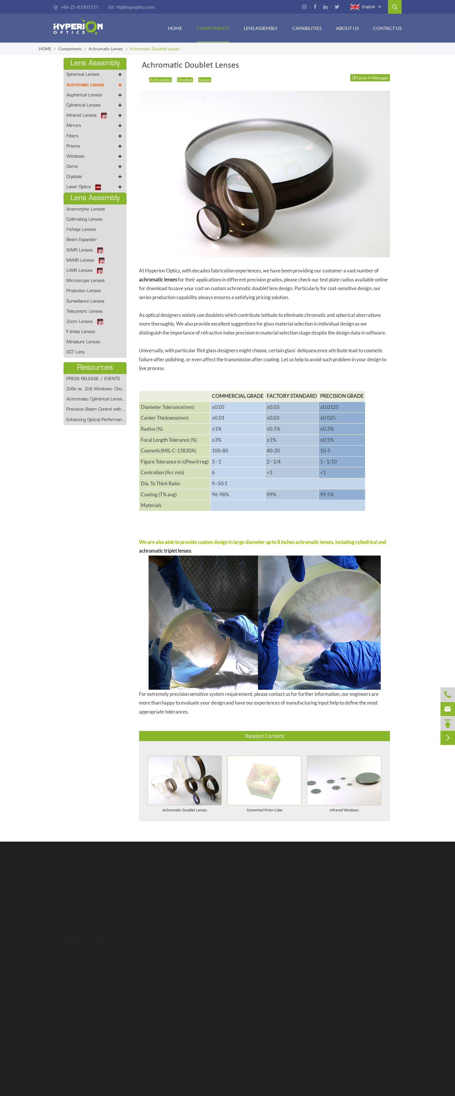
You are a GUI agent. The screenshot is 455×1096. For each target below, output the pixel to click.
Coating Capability (212, 1028)
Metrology (204, 1036)
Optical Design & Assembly (221, 1045)
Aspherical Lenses (95, 95)
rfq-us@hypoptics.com (333, 1026)
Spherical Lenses (95, 74)
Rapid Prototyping (212, 1062)
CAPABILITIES (307, 28)
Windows (95, 156)
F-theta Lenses (80, 332)
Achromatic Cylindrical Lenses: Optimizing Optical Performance (96, 399)
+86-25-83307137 (75, 7)
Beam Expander (81, 240)
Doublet (185, 79)
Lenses (205, 79)
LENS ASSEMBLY (211, 966)
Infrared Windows (344, 810)
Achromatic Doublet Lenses (155, 48)
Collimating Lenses (84, 220)
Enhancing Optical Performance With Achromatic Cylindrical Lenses (96, 420)
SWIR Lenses (84, 250)
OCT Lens (75, 352)
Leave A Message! (370, 77)
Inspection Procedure (215, 1011)
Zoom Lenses (84, 322)
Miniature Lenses (83, 342)
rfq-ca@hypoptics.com (333, 1060)
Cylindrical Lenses (95, 105)
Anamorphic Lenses (85, 209)
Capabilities (209, 999)
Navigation (208, 937)
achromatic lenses (158, 279)
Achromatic (160, 79)
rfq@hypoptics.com (131, 7)
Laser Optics (95, 187)
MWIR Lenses (85, 260)
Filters (95, 136)
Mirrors (95, 126)
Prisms (95, 146)
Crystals (95, 177)
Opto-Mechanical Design (219, 1053)
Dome (95, 166)
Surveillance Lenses (85, 301)
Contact (303, 932)
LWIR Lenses (84, 271)
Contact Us (387, 28)
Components (213, 28)
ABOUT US (347, 28)
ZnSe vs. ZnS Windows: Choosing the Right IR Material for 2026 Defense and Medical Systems (96, 389)
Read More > (61, 1022)
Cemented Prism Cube (264, 810)
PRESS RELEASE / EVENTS (93, 379)
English (362, 7)
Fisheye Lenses (81, 230)
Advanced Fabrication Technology (227, 1020)
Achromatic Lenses (106, 48)
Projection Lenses (83, 291)
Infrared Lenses (95, 115)
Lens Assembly (261, 28)
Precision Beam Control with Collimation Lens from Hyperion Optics (96, 409)
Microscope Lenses (85, 281)
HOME (175, 28)
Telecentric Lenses (84, 312)
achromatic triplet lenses (165, 551)
